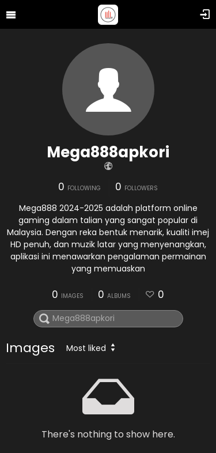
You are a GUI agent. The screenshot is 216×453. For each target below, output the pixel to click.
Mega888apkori (108, 152)
